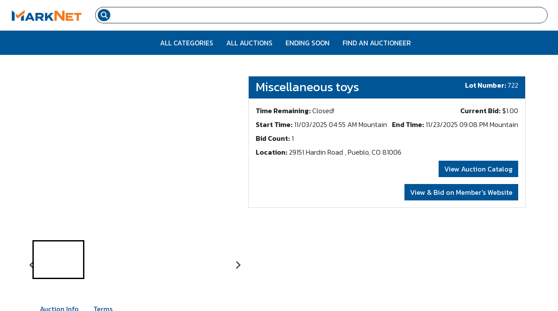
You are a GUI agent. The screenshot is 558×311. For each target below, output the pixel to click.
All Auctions (249, 43)
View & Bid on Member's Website (461, 192)
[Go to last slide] (32, 265)
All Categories (186, 43)
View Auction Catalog (478, 169)
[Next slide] (238, 265)
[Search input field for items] (330, 15)
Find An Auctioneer (377, 43)
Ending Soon (307, 43)
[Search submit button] (104, 15)
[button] (58, 259)
